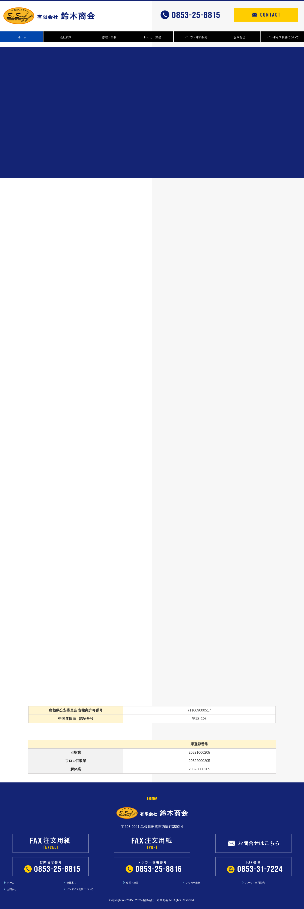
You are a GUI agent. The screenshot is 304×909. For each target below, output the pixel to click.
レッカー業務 (152, 37)
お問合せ (239, 37)
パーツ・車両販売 (196, 37)
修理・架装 (109, 37)
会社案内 (66, 37)
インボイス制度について (283, 37)
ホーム (22, 37)
